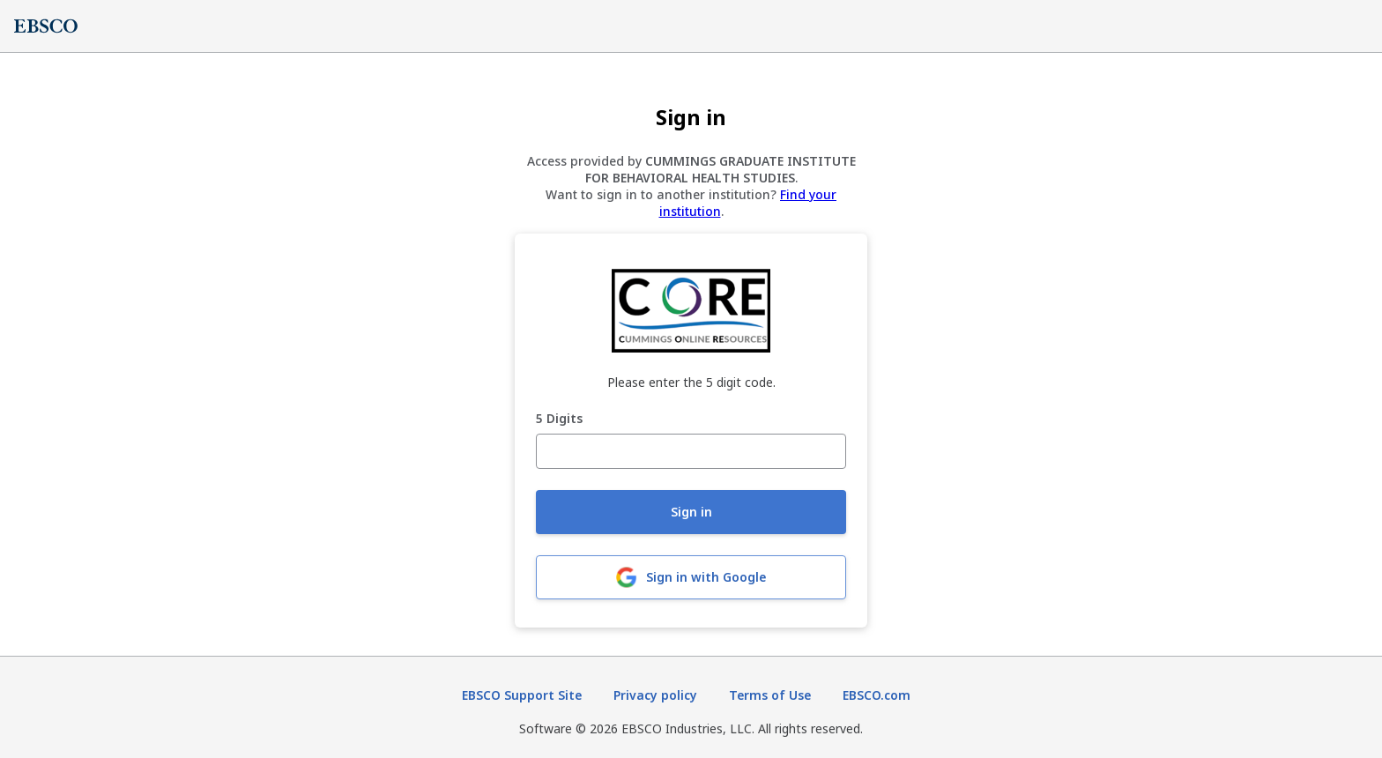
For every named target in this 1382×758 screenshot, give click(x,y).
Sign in (691, 511)
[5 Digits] (691, 451)
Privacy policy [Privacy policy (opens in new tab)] (655, 695)
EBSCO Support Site (522, 695)
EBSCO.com (876, 695)
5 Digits (559, 419)
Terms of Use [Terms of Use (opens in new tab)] (770, 695)
